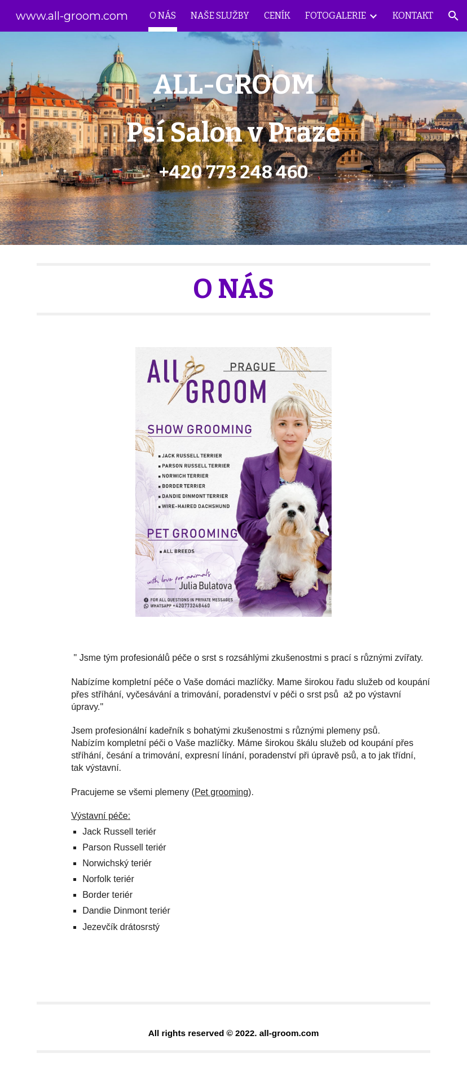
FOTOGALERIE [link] (335, 15)
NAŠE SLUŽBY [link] (220, 15)
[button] (453, 15)
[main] (233, 138)
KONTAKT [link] (413, 15)
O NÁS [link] (162, 15)
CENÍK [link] (277, 15)
